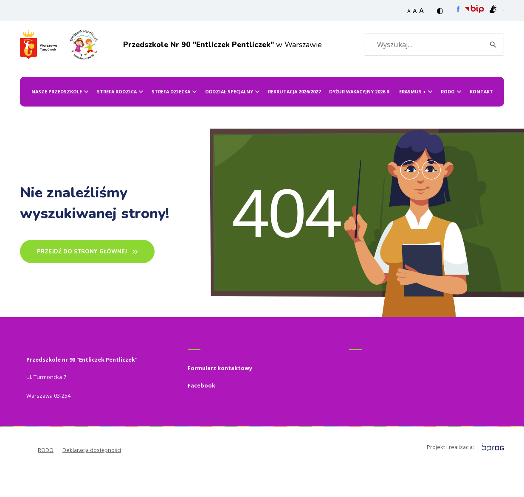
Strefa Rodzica (117, 121)
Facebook (201, 415)
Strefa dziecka (171, 121)
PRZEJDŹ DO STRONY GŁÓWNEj (82, 281)
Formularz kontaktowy (220, 398)
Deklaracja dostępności (91, 479)
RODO (448, 121)
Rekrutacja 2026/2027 (294, 121)
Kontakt (481, 121)
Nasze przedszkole (56, 121)
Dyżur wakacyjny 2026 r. (360, 121)
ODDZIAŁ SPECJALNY (229, 121)
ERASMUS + (412, 121)
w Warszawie (210, 59)
